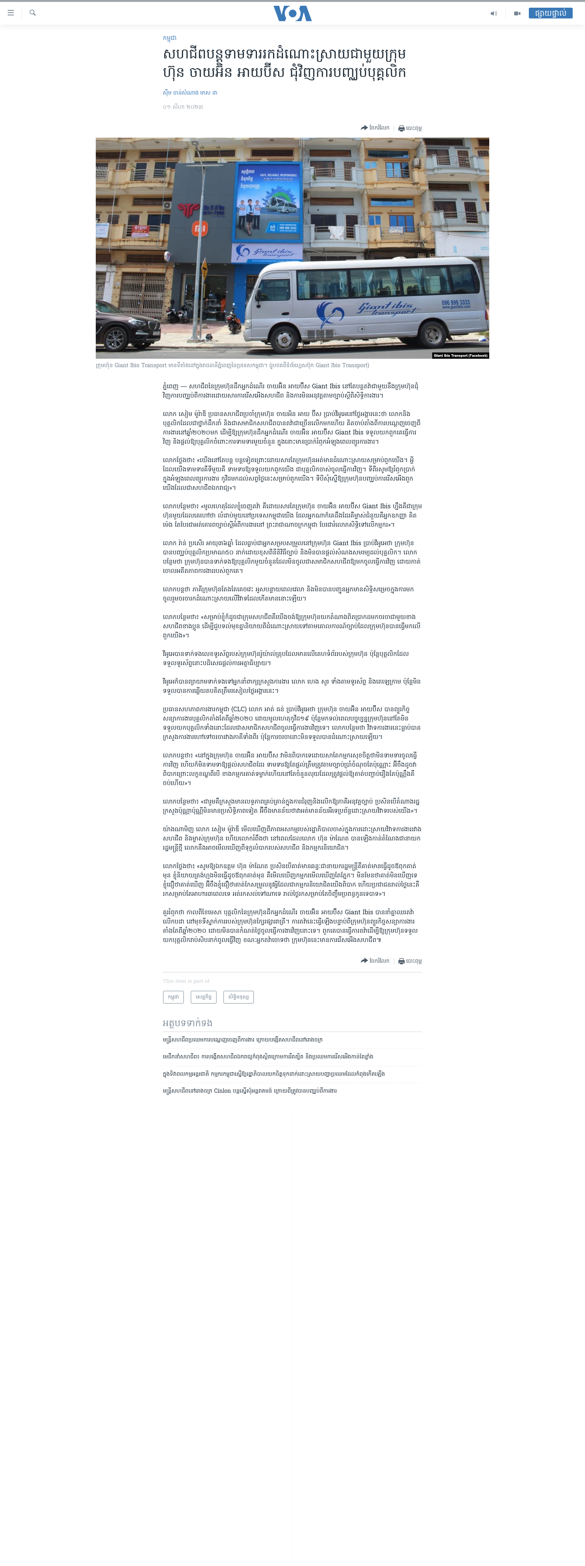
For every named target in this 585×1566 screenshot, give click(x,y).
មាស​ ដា (209, 93)
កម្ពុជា (170, 38)
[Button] (375, 128)
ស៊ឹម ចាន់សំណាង (181, 93)
